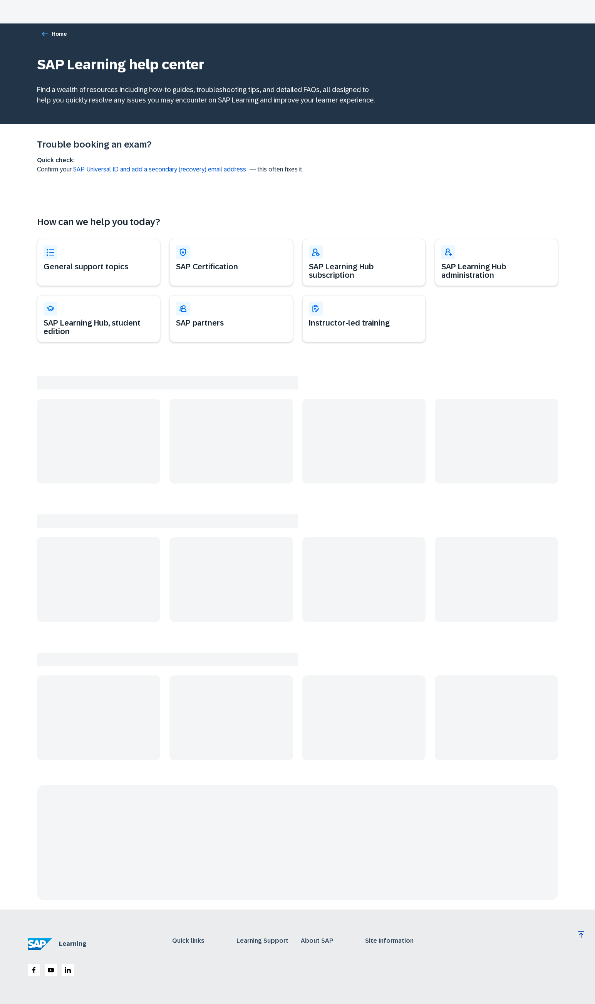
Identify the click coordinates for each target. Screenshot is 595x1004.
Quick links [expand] (188, 941)
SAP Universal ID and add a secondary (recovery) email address (159, 169)
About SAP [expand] (317, 941)
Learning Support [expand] (262, 941)
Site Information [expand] (389, 941)
